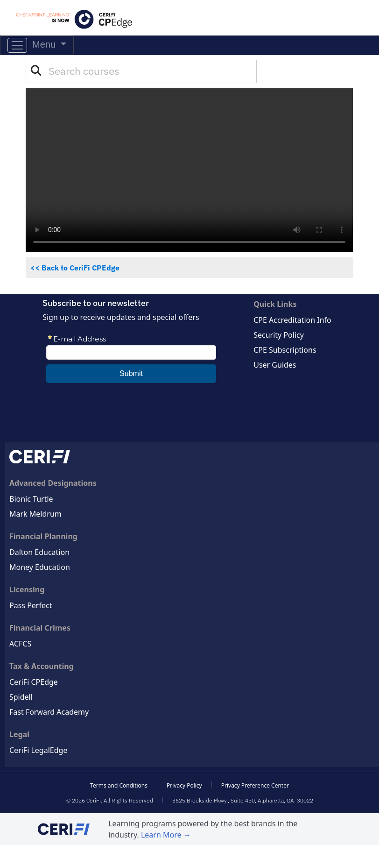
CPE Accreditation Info (292, 320)
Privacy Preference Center (255, 785)
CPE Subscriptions (284, 350)
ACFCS (20, 644)
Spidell (21, 697)
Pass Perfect (30, 605)
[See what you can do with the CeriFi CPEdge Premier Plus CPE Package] (189, 170)
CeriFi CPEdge (33, 682)
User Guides (274, 365)
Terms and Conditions (118, 785)
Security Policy (278, 335)
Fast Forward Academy (49, 712)
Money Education (39, 567)
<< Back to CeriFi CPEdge (74, 267)
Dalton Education (39, 552)
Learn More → (166, 835)
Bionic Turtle (31, 499)
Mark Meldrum (35, 514)
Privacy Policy (184, 785)
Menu (32, 45)
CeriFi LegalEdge (38, 750)
